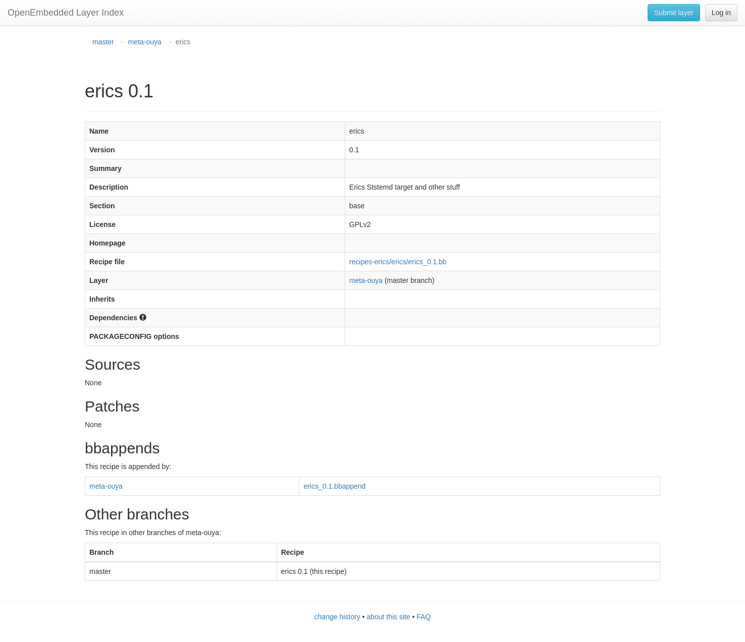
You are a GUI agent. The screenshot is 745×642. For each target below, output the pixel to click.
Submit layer (674, 13)
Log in (721, 13)
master (103, 42)
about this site (388, 617)
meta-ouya (145, 42)
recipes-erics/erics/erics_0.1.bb (398, 262)
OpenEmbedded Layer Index (66, 13)
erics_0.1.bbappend (334, 486)
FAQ (423, 617)
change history (337, 617)
